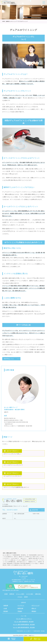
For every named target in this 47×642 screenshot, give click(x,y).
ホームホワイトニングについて (12, 477)
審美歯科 (34, 612)
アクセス (20, 598)
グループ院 (23, 617)
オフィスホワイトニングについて (13, 465)
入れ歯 (5, 609)
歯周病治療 (20, 609)
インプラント (21, 606)
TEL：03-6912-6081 (10, 511)
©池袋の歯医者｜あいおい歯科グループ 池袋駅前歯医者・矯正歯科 (31, 632)
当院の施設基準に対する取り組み (10, 591)
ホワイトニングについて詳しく (12, 454)
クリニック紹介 (20, 595)
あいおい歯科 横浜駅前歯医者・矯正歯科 (24, 628)
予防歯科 (20, 612)
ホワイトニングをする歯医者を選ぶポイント (16, 488)
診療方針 (11, 595)
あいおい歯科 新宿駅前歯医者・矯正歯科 (24, 625)
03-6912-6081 (25, 577)
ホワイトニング (35, 606)
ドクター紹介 (29, 595)
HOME (6, 595)
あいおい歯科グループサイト (24, 620)
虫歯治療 (5, 606)
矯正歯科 (5, 612)
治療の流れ (38, 595)
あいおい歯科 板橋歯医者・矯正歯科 (24, 622)
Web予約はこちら (9, 358)
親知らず (34, 609)
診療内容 (23, 603)
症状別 (26, 598)
